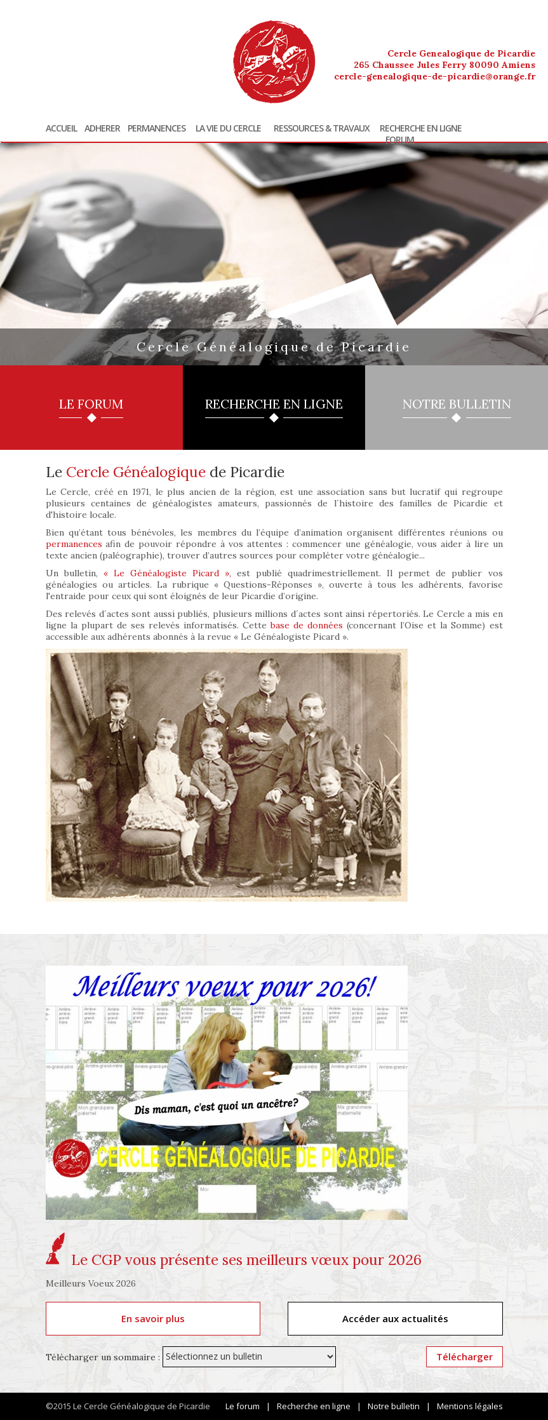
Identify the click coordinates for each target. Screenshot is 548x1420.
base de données (307, 625)
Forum (399, 139)
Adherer (102, 128)
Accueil (61, 128)
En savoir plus (153, 1318)
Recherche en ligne (421, 128)
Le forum (242, 1406)
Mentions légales (470, 1406)
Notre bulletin (394, 1406)
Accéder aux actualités (395, 1318)
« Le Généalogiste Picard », (167, 573)
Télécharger (464, 1356)
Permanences (156, 128)
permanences (74, 544)
